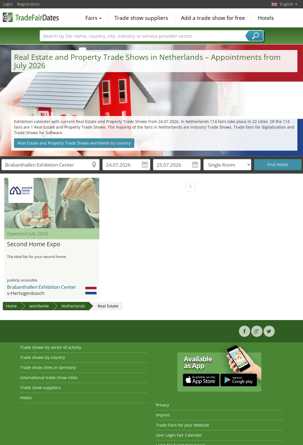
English (288, 4)
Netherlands (73, 306)
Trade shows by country (42, 357)
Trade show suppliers (141, 18)
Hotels (266, 18)
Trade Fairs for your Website (182, 425)
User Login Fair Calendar (179, 435)
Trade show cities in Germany (48, 367)
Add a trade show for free (213, 18)
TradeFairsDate (31, 17)
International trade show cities (48, 377)
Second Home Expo (33, 244)
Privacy (162, 405)
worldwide (39, 306)
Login (8, 4)
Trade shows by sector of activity (50, 347)
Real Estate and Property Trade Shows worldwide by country (74, 143)
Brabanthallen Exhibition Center (41, 287)
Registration (28, 4)
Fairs (93, 18)
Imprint (163, 415)
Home (11, 306)
